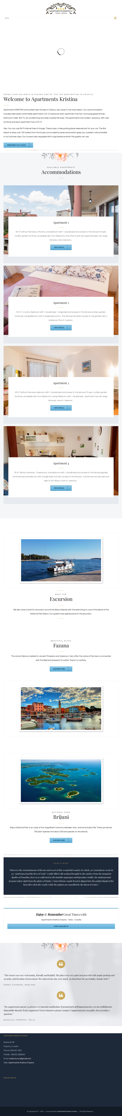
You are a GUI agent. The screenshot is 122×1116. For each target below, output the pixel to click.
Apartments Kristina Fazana (21, 1063)
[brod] (61, 541)
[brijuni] (61, 761)
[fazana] (61, 689)
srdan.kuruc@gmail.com (20, 1059)
